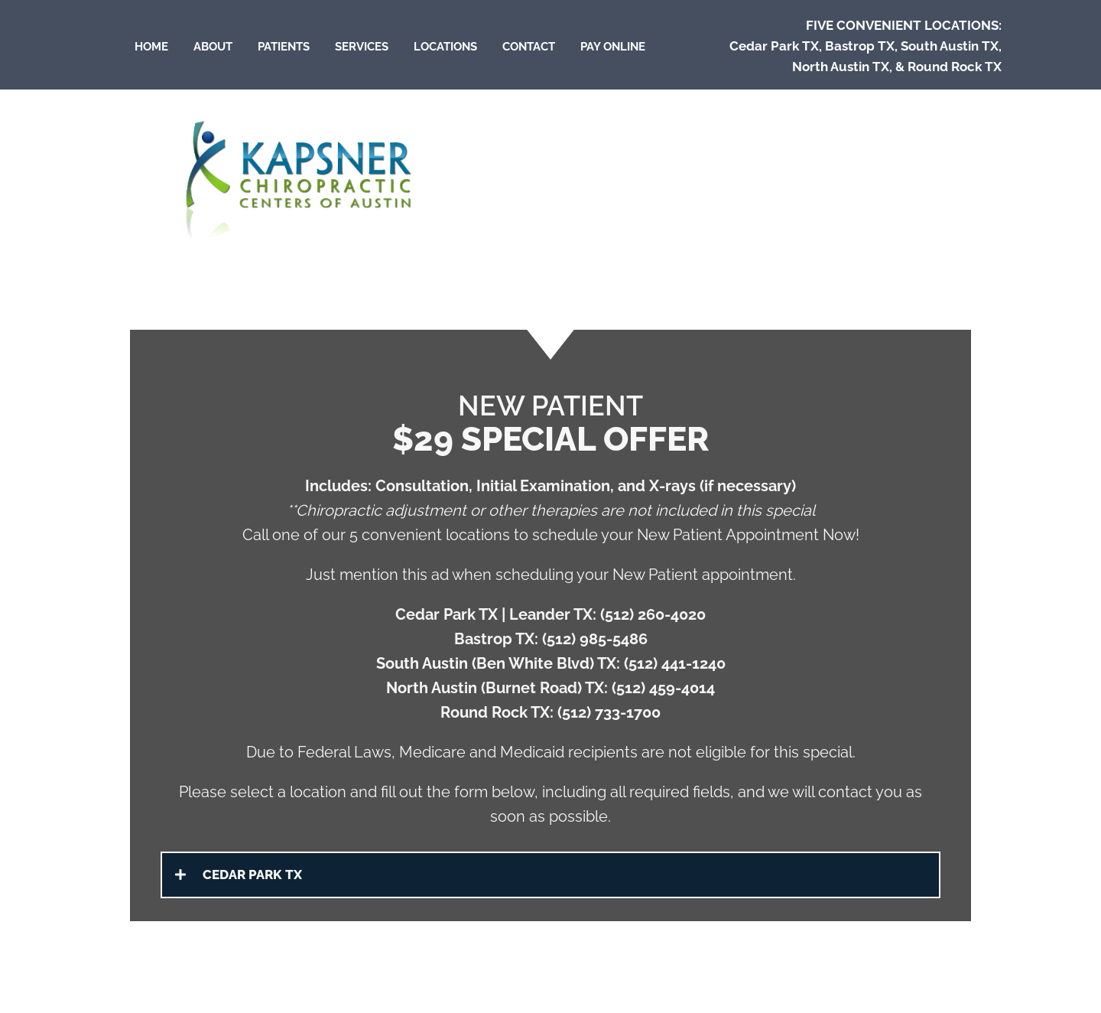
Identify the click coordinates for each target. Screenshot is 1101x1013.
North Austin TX (840, 66)
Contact (528, 47)
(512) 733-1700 (609, 712)
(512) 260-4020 (653, 614)
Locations (445, 47)
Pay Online (612, 47)
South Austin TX (950, 46)
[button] (550, 875)
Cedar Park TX (774, 46)
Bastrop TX (860, 46)
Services (361, 47)
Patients (284, 47)
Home (151, 47)
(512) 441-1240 (675, 663)
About (212, 47)
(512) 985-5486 (595, 639)
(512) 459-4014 (663, 688)
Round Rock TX (955, 66)
